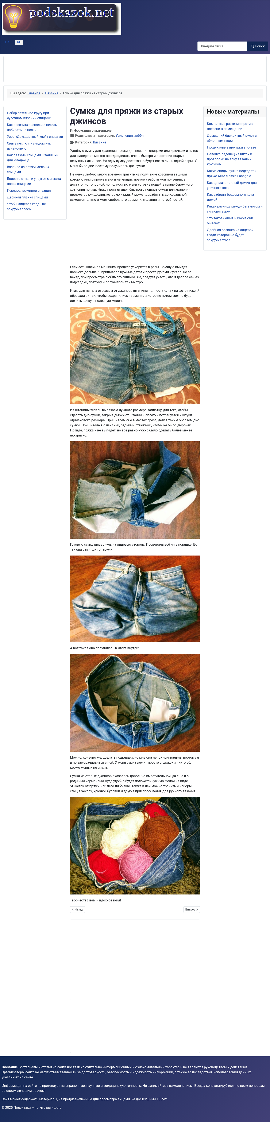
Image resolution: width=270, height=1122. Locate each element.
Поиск (258, 46)
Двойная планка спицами (27, 197)
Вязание (99, 142)
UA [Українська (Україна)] (7, 42)
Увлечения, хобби (130, 136)
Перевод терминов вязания (29, 191)
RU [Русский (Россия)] (19, 42)
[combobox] (222, 46)
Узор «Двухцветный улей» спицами (35, 137)
